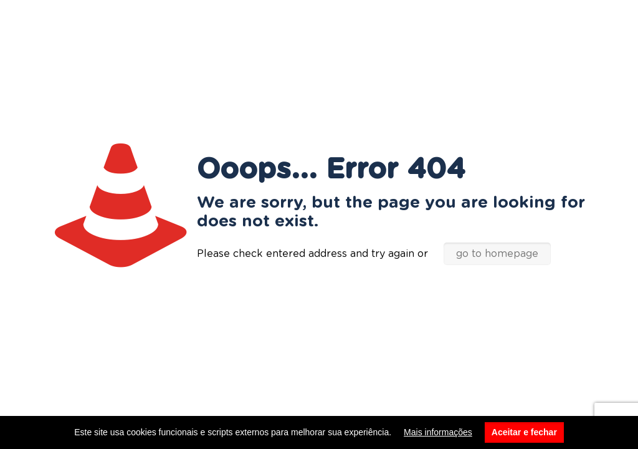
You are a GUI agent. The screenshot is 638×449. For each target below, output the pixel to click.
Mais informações (438, 432)
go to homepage (497, 254)
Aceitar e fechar (524, 432)
